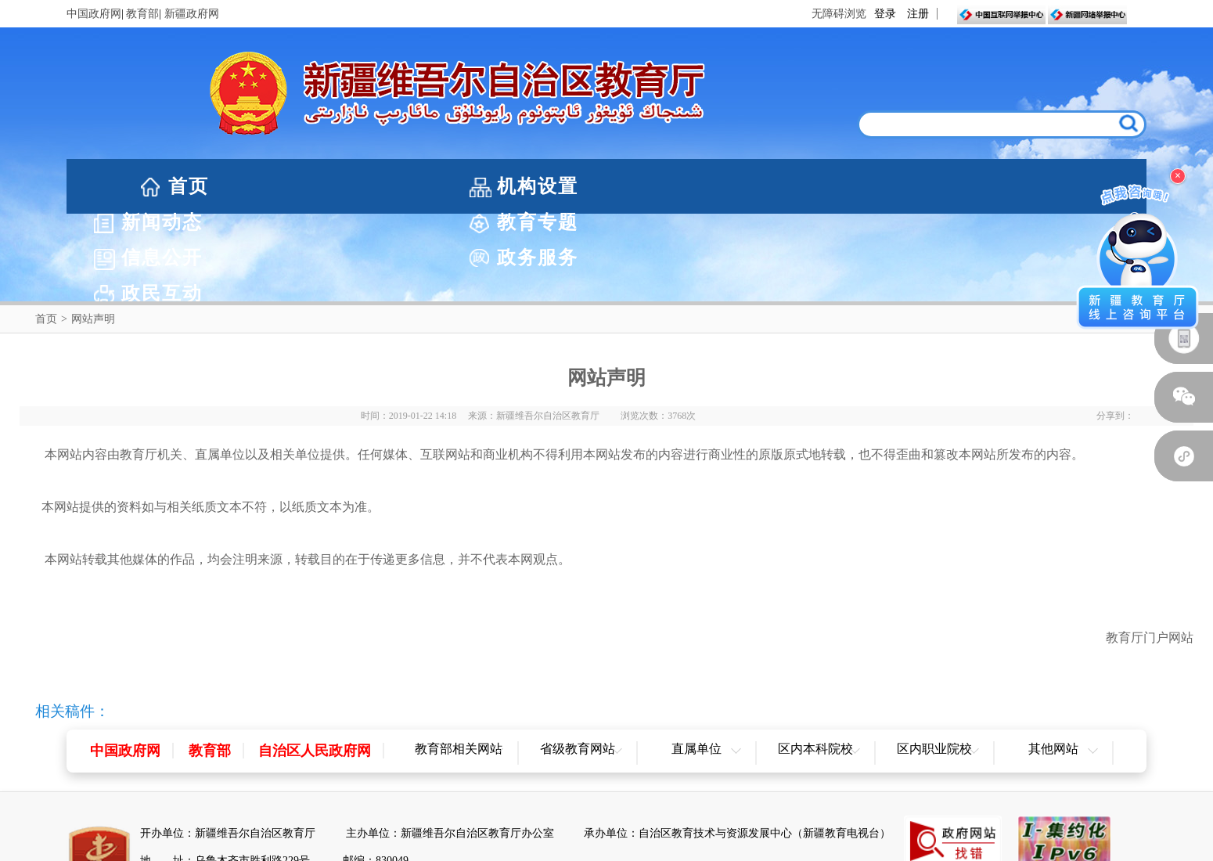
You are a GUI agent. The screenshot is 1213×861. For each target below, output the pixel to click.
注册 (918, 14)
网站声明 (535, 846)
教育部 (142, 14)
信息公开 (775, 186)
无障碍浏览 (839, 14)
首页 (188, 186)
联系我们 (678, 846)
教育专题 (622, 186)
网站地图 (606, 846)
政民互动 (1082, 186)
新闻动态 (468, 186)
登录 (885, 14)
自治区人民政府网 (314, 663)
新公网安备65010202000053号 (238, 800)
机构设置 (315, 186)
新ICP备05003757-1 (379, 800)
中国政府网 (94, 14)
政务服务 (929, 186)
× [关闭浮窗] (1178, 176)
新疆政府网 (191, 14)
